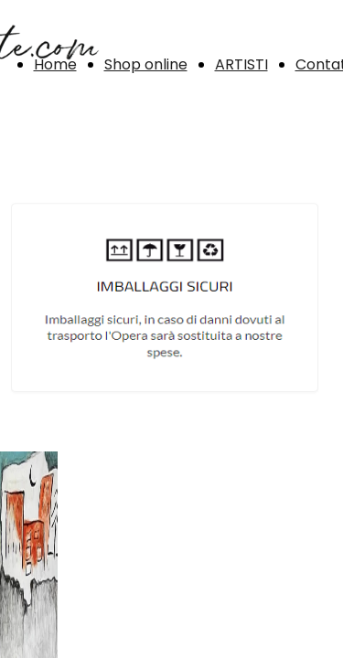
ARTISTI (241, 64)
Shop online (146, 64)
